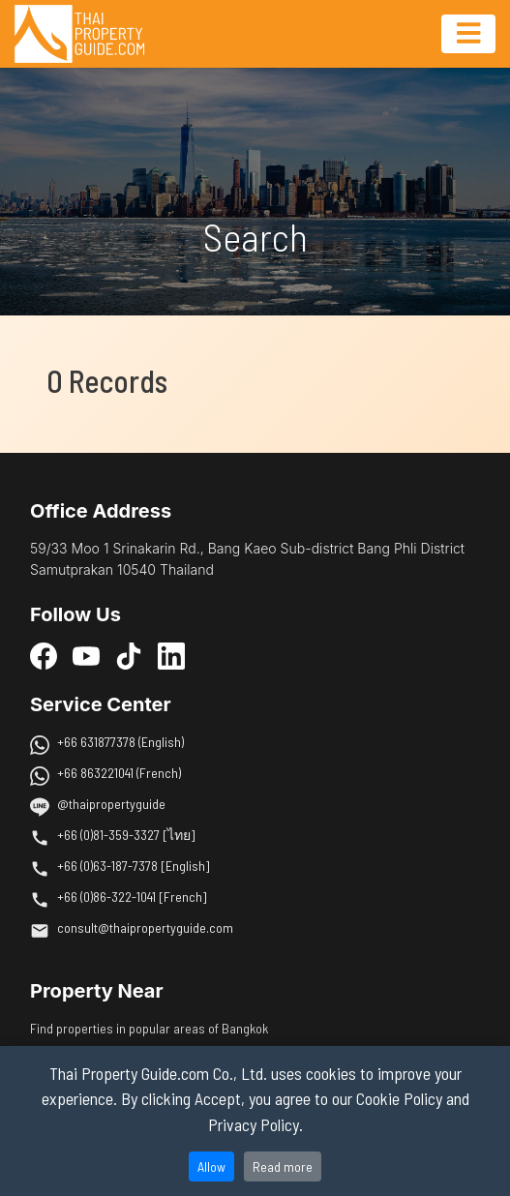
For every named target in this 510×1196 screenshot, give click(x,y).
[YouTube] (86, 656)
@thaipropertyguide (111, 803)
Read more (283, 1166)
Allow (211, 1166)
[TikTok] (128, 656)
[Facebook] (43, 656)
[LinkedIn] (171, 656)
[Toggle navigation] (468, 34)
